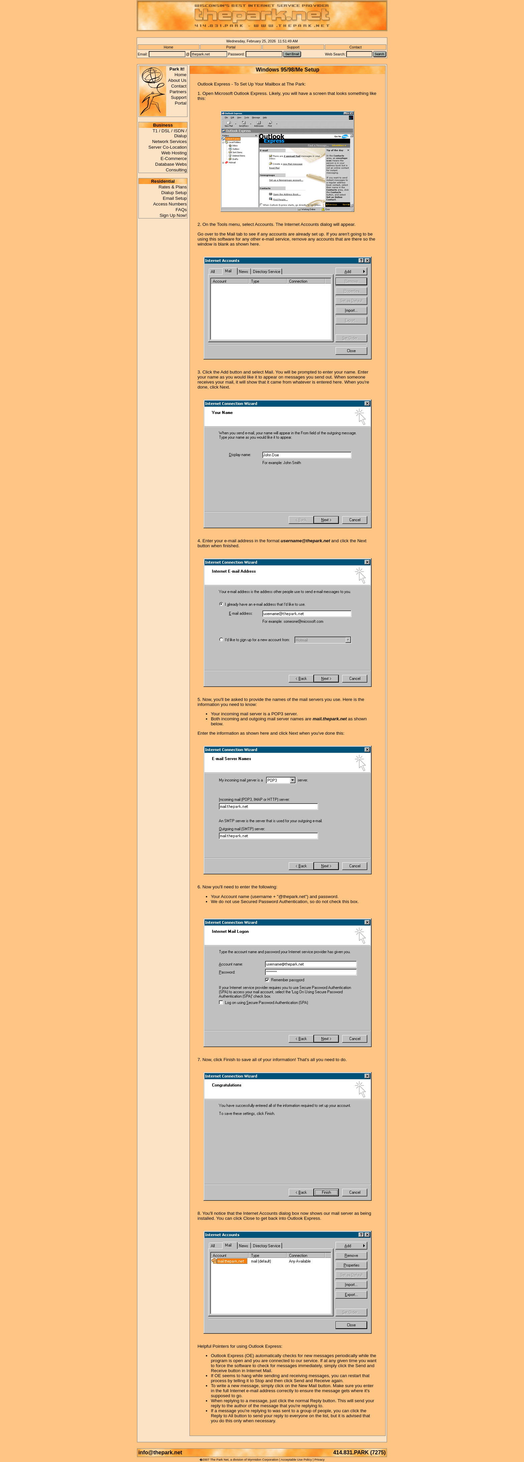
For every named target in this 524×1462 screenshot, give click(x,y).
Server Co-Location (167, 147)
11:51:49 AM (288, 41)
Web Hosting (174, 152)
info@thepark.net (161, 1452)
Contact (355, 47)
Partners (178, 91)
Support (293, 47)
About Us (177, 80)
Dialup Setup (174, 192)
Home (168, 47)
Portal (231, 47)
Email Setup (175, 198)
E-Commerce (173, 158)
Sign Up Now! (173, 215)
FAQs (181, 209)
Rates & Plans (172, 186)
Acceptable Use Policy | (297, 1459)
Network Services (169, 141)
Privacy (319, 1459)
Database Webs (171, 164)
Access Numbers (170, 203)
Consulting (176, 169)
